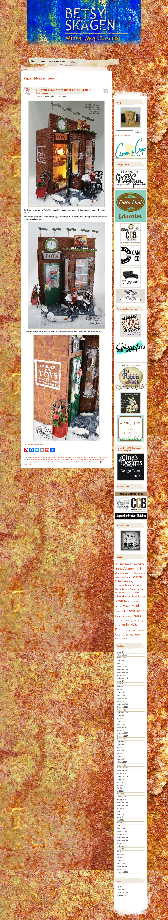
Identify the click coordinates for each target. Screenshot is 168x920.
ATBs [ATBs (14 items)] (129, 577)
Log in (119, 887)
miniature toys (39, 462)
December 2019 (122, 669)
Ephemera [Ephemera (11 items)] (121, 593)
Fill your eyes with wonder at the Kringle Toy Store (105, 90)
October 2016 (121, 774)
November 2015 (122, 805)
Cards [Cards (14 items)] (120, 586)
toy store (85, 462)
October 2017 (121, 739)
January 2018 (121, 730)
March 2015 (121, 829)
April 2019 (120, 693)
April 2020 (120, 661)
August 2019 (121, 681)
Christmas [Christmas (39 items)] (129, 585)
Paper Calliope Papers (95, 457)
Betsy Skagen (62, 96)
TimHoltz (79, 462)
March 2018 (121, 724)
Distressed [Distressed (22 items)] (135, 589)
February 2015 (122, 831)
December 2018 (122, 704)
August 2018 (121, 716)
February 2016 (122, 797)
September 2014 (122, 846)
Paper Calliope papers (59, 462)
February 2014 (122, 866)
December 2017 (122, 733)
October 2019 (121, 675)
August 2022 (121, 652)
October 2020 (121, 658)
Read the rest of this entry (34, 444)
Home (33, 61)
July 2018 (120, 719)
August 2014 (121, 849)
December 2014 (122, 837)
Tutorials (91, 462)
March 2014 (121, 863)
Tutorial (105, 457)
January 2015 (121, 834)
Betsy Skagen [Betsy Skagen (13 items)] (133, 582)
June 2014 (120, 855)
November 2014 (122, 840)
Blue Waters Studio (57, 61)
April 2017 (120, 756)
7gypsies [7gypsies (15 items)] (118, 564)
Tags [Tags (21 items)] (123, 625)
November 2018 (122, 707)
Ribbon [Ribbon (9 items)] (128, 616)
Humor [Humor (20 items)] (136, 601)
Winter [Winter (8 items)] (125, 638)
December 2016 (122, 768)
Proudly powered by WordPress (31, 903)
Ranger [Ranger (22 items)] (118, 616)
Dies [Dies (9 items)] (127, 589)
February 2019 (122, 698)
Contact (72, 62)
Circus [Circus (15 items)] (138, 586)
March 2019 (121, 695)
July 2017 (120, 748)
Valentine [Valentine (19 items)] (133, 630)
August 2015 (121, 814)
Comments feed (122, 893)
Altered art (44, 457)
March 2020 (121, 664)
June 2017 (120, 750)
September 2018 (122, 713)
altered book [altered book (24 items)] (121, 573)
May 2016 (120, 788)
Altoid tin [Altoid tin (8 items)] (142, 573)
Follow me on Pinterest (123, 135)
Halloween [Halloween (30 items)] (126, 601)
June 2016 (120, 785)
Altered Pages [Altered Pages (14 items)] (133, 573)
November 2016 (122, 771)
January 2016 (121, 800)
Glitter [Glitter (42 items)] (118, 596)
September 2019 (122, 678)
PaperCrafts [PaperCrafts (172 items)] (134, 611)
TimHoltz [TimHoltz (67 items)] (132, 624)
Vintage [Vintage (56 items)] (128, 634)
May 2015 (120, 823)
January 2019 (121, 701)
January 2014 (121, 869)
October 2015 (121, 808)
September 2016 (122, 776)
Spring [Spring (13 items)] (140, 621)
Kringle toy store (98, 459)
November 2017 (122, 736)
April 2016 (120, 791)
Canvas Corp (52, 457)
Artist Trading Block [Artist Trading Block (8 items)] (121, 577)
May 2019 (120, 690)
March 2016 (121, 794)
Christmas (61, 457)
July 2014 (120, 852)
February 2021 (122, 655)
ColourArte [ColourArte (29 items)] (120, 589)
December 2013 (122, 872)
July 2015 (120, 817)
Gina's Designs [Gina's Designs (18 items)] (132, 593)
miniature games (29, 462)
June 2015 (120, 820)
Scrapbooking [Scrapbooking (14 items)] (126, 620)
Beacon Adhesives (54, 459)
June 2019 (120, 687)
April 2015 (120, 826)
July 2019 (120, 684)
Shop (42, 61)
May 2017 (120, 753)
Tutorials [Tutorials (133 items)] (121, 630)
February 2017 (122, 762)
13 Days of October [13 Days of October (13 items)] (130, 564)
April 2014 (120, 860)
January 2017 (121, 765)
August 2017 (121, 745)
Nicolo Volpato (59, 903)
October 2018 (121, 710)
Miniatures (83, 457)
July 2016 (120, 782)
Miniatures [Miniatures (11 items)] (118, 606)
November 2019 (122, 672)
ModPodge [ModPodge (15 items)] (119, 612)
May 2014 (120, 858)
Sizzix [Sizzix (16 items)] (134, 620)
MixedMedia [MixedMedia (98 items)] (132, 605)
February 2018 (122, 727)
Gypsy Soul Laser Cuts (72, 457)
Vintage (97, 462)
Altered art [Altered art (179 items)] (132, 568)
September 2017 (122, 742)
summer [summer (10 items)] (117, 625)
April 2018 (120, 721)
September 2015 (122, 811)
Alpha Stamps (35, 457)
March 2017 (121, 759)
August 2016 (121, 779)
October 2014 (121, 843)
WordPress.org (122, 895)
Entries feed (121, 890)
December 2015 (122, 803)
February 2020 (122, 666)
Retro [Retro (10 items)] (124, 616)
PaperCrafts (71, 462)
